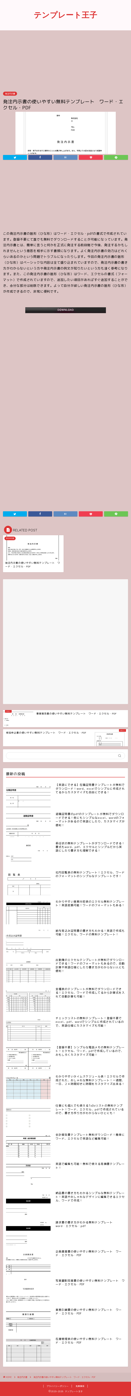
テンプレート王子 (65, 15)
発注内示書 (10, 93)
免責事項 (80, 1386)
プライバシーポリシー (58, 1386)
